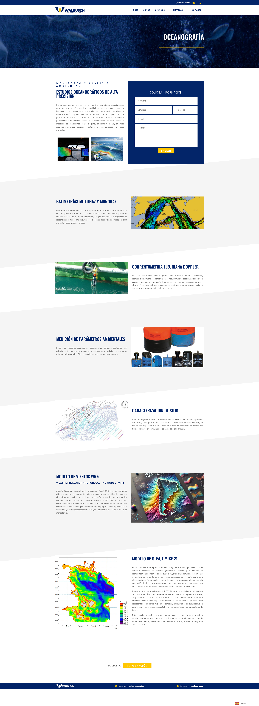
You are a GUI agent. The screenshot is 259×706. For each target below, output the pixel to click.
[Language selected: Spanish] (244, 703)
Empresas (179, 10)
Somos (146, 10)
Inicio (135, 10)
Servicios (161, 10)
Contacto (196, 10)
